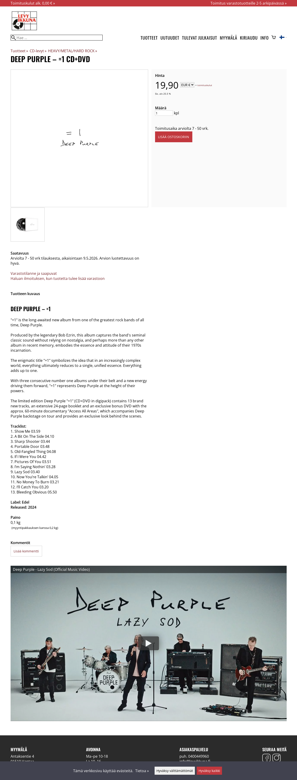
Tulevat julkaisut (199, 37)
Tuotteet (149, 37)
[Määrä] (164, 113)
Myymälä (228, 37)
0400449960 (198, 756)
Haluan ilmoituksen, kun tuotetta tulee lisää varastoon (58, 278)
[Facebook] (266, 758)
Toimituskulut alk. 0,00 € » (33, 3)
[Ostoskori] (273, 37)
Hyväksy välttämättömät (174, 770)
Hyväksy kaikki (209, 770)
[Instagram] (276, 758)
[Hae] (57, 38)
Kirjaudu (249, 37)
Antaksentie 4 (22, 756)
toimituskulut (204, 85)
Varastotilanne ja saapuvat (34, 273)
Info (264, 37)
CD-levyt (38, 50)
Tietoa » (142, 770)
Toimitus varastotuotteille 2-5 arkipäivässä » (248, 3)
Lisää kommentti (26, 551)
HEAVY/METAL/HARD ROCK (72, 50)
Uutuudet (169, 37)
